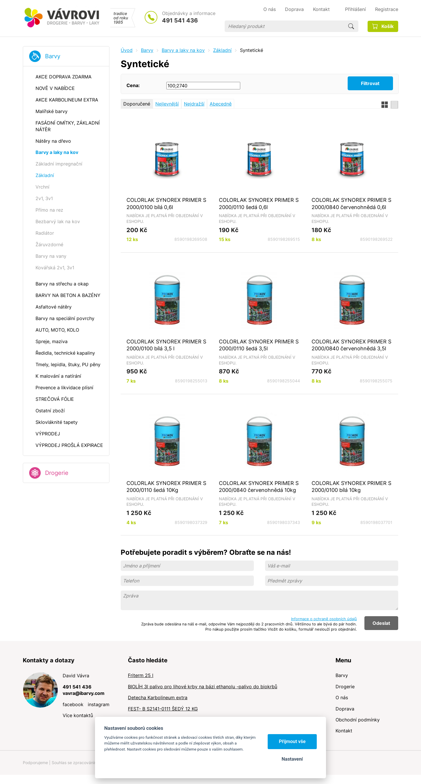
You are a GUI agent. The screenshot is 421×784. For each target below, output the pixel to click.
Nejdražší (194, 104)
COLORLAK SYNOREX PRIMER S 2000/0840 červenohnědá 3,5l (351, 345)
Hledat (351, 26)
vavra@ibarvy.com (84, 693)
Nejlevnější (167, 104)
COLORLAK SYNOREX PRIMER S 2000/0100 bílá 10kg (351, 486)
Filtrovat (370, 83)
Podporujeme (35, 762)
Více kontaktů (78, 715)
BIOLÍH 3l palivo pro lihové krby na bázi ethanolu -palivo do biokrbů (202, 686)
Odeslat (381, 623)
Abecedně (221, 104)
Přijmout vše (292, 741)
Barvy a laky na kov (183, 50)
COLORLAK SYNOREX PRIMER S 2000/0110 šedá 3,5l (259, 345)
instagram (98, 704)
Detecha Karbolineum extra (157, 697)
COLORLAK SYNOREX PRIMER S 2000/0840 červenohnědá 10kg (259, 486)
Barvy (52, 56)
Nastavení (292, 759)
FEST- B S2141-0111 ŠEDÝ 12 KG (163, 709)
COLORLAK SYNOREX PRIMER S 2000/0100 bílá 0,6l (166, 203)
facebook (73, 704)
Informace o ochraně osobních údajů (324, 618)
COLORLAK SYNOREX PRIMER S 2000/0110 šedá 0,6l (259, 203)
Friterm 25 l (140, 675)
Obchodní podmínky (358, 720)
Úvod (127, 50)
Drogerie (56, 472)
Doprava (345, 709)
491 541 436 (180, 20)
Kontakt (344, 731)
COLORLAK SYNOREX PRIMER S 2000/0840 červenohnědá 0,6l (351, 203)
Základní (222, 50)
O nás (342, 697)
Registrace (386, 9)
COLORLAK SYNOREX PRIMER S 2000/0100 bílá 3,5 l (166, 345)
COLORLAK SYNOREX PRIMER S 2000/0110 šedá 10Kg (166, 486)
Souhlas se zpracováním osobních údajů (89, 762)
